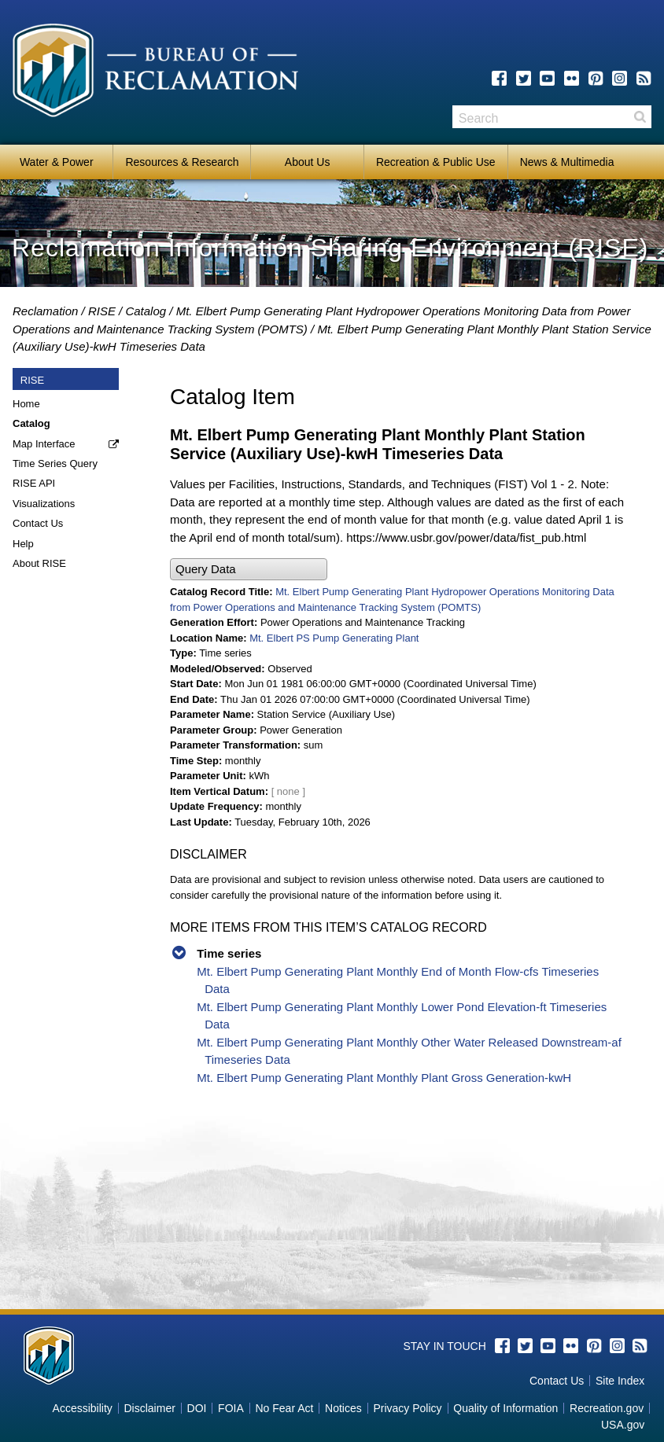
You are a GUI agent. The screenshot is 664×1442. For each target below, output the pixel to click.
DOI (197, 1408)
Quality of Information (505, 1408)
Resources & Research (181, 162)
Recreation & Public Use (436, 162)
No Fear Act (284, 1408)
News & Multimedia (567, 162)
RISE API (34, 483)
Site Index (620, 1380)
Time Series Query (55, 463)
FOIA (231, 1408)
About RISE (39, 563)
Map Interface (44, 444)
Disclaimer (149, 1408)
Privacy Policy (407, 1408)
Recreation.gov (607, 1408)
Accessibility (83, 1408)
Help (23, 544)
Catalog (145, 311)
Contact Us (38, 523)
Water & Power (57, 162)
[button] (248, 569)
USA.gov (622, 1424)
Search (639, 116)
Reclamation (45, 311)
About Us (307, 162)
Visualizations (44, 503)
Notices (343, 1408)
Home (26, 404)
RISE (102, 311)
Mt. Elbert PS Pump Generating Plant (334, 638)
